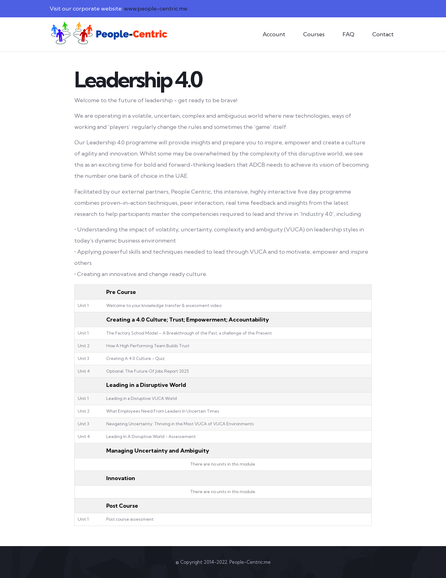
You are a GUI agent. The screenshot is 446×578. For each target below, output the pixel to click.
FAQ (348, 34)
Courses (314, 34)
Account (274, 34)
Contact (383, 34)
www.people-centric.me (155, 8)
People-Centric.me (250, 562)
